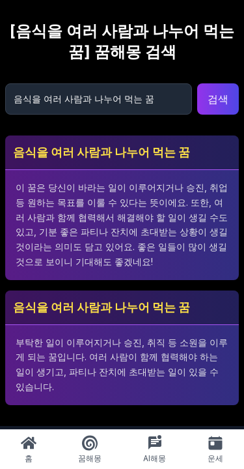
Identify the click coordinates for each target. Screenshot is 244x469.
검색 (218, 99)
